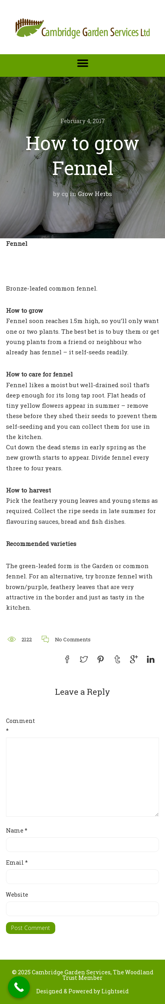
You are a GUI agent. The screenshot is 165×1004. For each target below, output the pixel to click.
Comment (19, 725)
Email (17, 862)
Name (16, 830)
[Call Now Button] (19, 987)
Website (17, 894)
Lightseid (115, 991)
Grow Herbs (95, 194)
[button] (82, 63)
